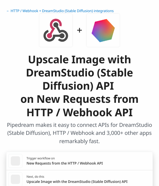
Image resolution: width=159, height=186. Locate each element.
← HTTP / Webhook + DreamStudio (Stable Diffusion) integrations (60, 11)
